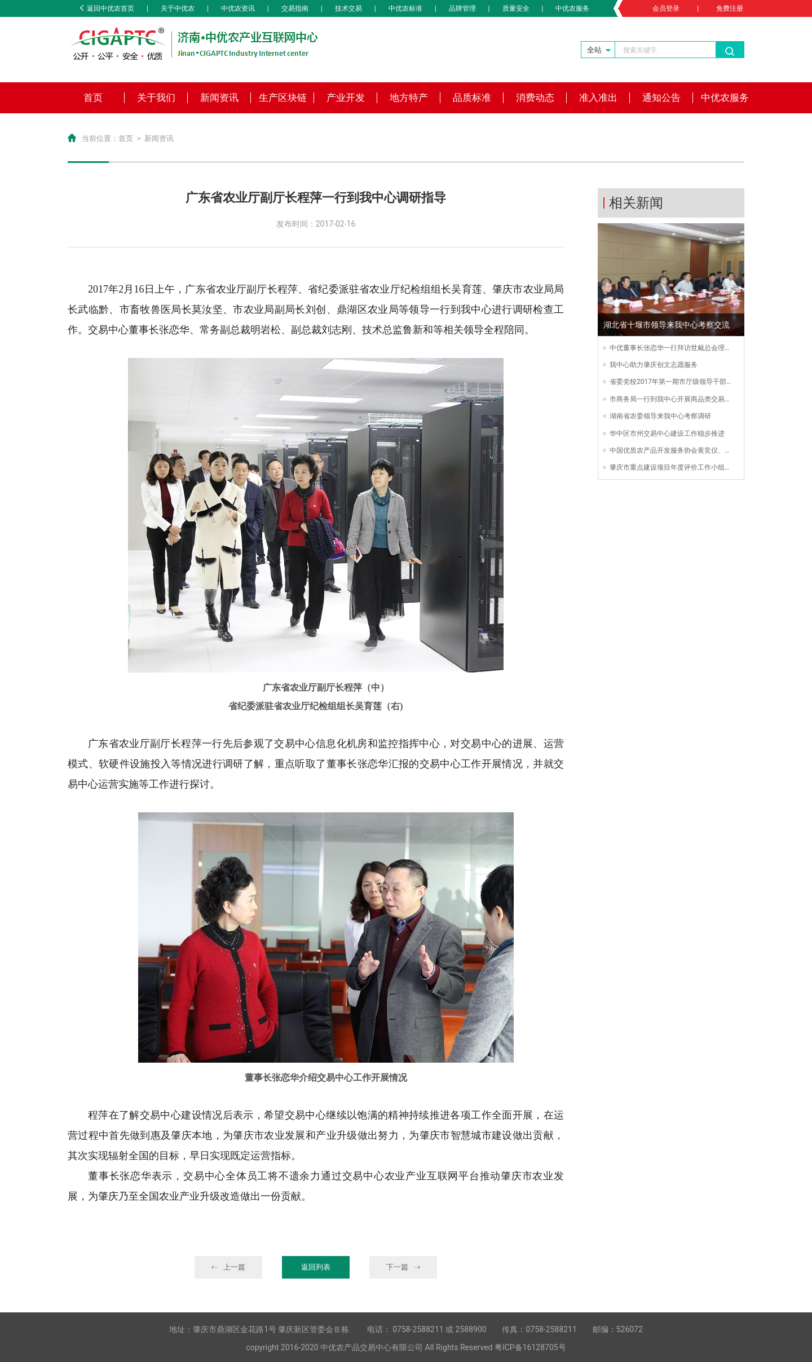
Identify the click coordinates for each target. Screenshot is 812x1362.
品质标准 (472, 97)
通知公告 (661, 97)
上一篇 (228, 1267)
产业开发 (345, 97)
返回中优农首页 (107, 8)
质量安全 (515, 8)
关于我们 (156, 97)
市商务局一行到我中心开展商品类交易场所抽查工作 (670, 399)
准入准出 (598, 97)
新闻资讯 (219, 97)
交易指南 (294, 8)
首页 (93, 97)
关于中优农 (178, 8)
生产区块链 (283, 97)
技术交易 (348, 8)
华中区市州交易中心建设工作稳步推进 (667, 433)
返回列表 (315, 1267)
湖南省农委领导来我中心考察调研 (660, 416)
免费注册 (729, 8)
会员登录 (665, 8)
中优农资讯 (238, 8)
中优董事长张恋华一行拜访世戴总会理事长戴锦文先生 (670, 348)
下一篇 (403, 1267)
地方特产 (409, 97)
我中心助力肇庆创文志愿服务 (654, 365)
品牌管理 (462, 8)
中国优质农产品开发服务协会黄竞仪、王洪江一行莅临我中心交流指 (670, 451)
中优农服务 (572, 8)
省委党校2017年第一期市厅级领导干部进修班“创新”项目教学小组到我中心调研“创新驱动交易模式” (670, 382)
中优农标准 (405, 8)
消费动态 (535, 97)
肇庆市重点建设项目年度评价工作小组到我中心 (670, 467)
